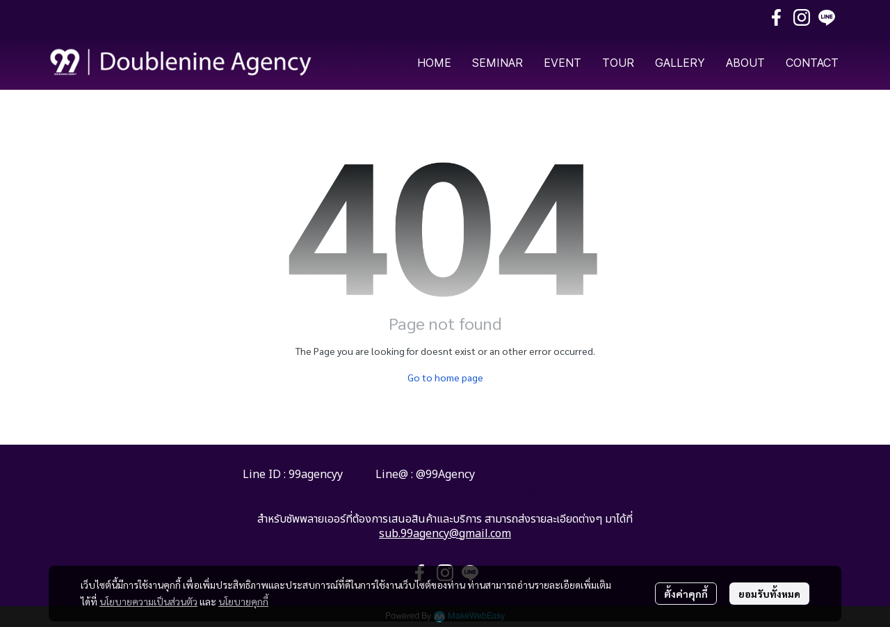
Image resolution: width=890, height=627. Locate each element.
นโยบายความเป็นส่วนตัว (148, 601)
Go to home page (445, 377)
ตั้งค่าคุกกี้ (686, 593)
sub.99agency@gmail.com (445, 533)
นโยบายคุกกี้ (243, 601)
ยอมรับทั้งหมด (769, 593)
